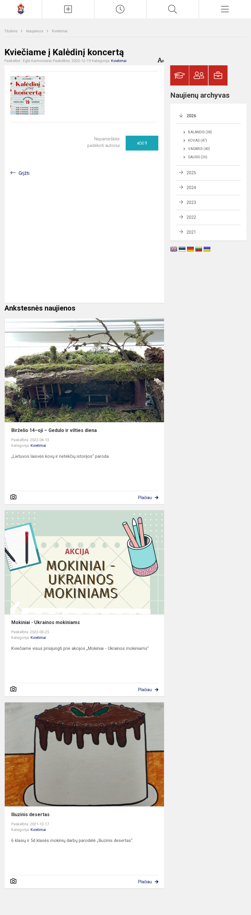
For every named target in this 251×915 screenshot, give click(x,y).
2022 (191, 217)
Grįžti (24, 173)
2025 (191, 172)
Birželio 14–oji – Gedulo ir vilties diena (54, 430)
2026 (191, 115)
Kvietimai (59, 31)
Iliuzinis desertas (30, 814)
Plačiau (145, 497)
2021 (191, 232)
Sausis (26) (197, 157)
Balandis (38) (200, 132)
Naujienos (35, 31)
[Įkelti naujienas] (68, 9)
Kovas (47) (197, 140)
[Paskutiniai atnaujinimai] (120, 9)
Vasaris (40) (199, 149)
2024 (191, 187)
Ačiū (142, 143)
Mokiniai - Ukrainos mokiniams (45, 622)
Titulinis (11, 31)
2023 (191, 202)
